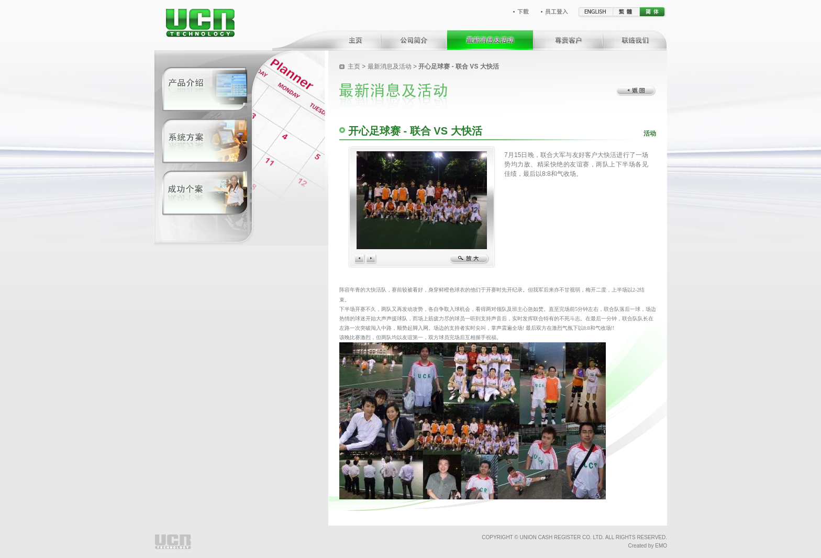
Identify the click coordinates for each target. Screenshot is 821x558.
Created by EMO (647, 546)
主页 (354, 66)
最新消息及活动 (390, 66)
